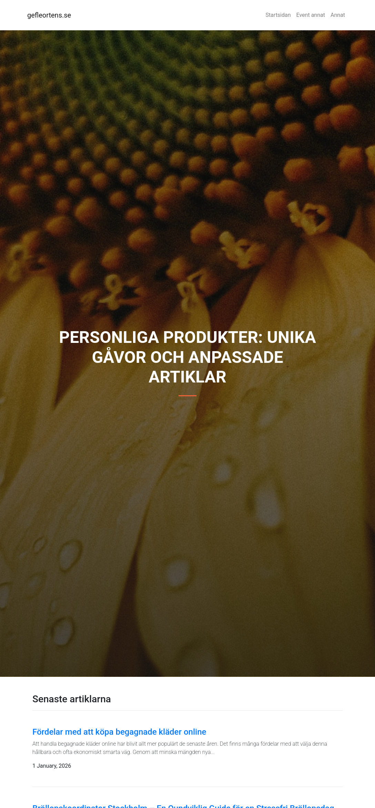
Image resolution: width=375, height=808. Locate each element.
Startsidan (278, 15)
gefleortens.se (49, 15)
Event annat (310, 15)
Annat (338, 15)
